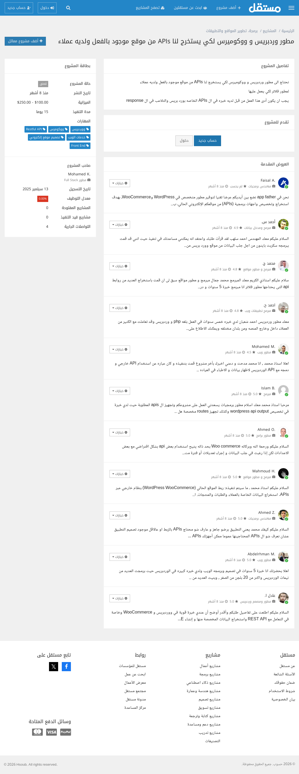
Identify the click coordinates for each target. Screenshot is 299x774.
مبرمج (267, 394)
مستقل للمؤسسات (132, 666)
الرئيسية (288, 30)
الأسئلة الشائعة (284, 674)
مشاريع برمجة (209, 674)
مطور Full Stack (75, 180)
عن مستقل (287, 666)
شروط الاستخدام (282, 691)
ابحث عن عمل (135, 674)
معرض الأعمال (135, 682)
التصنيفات (212, 741)
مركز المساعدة (135, 707)
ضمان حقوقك (284, 682)
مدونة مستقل (136, 699)
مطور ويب (264, 352)
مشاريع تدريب (209, 732)
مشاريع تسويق (209, 707)
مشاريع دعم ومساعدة (203, 724)
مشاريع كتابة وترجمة (204, 716)
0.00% (43, 198)
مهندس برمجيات (259, 186)
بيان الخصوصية (283, 699)
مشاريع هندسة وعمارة (203, 691)
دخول (184, 140)
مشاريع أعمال (210, 666)
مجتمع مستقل (135, 691)
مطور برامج (263, 435)
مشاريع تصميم (209, 699)
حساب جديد (207, 140)
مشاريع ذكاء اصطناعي (203, 682)
